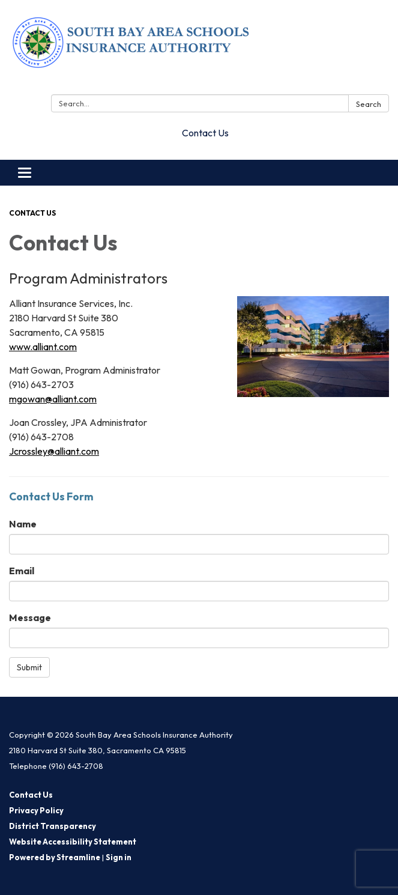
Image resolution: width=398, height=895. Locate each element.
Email (21, 571)
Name (23, 524)
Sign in (118, 857)
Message (30, 617)
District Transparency (52, 826)
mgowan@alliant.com (53, 399)
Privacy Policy (36, 810)
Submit (29, 667)
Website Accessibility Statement (72, 841)
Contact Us (205, 133)
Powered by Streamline (54, 857)
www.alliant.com (43, 347)
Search (368, 104)
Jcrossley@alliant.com (54, 451)
